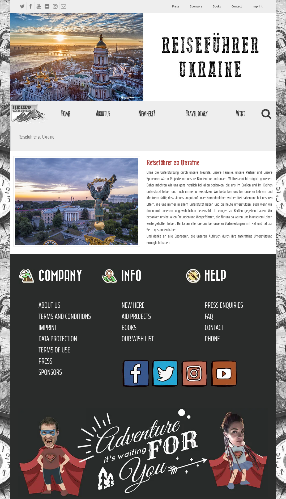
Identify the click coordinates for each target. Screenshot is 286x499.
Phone (212, 338)
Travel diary (196, 113)
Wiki (240, 113)
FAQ (209, 316)
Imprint (258, 6)
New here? (146, 113)
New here (133, 305)
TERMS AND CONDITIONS (65, 316)
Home (65, 113)
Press (175, 6)
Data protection (58, 338)
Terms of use (54, 349)
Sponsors (196, 6)
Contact (237, 6)
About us (103, 113)
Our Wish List (138, 338)
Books (217, 6)
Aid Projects (136, 316)
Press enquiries (224, 305)
